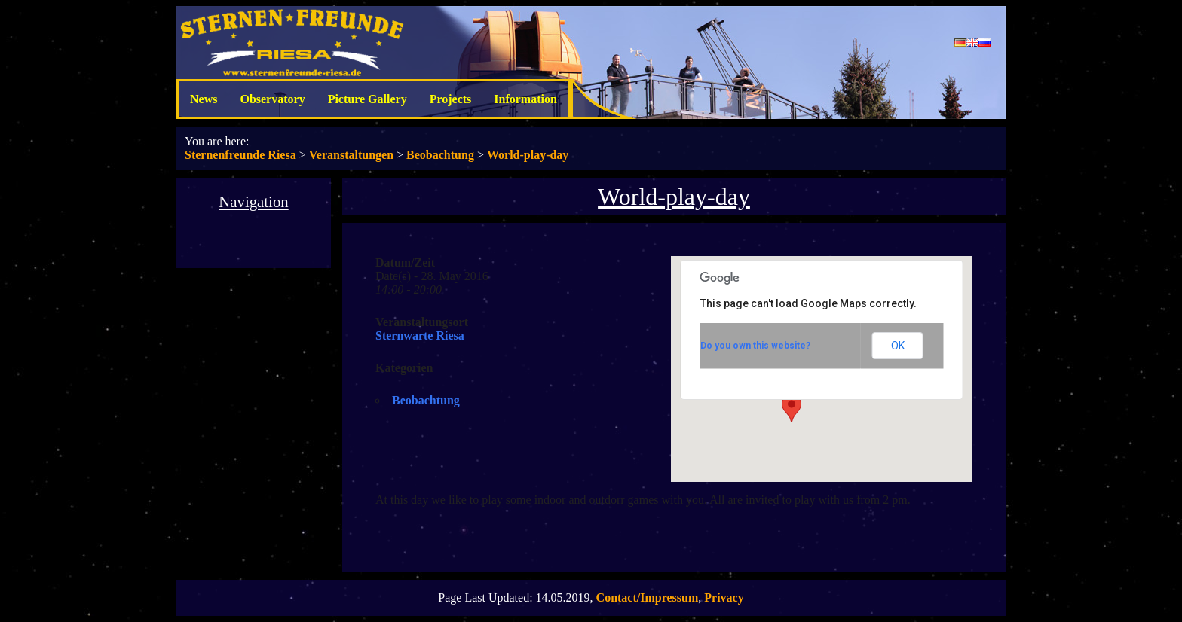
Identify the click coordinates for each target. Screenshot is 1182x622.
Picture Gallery (367, 99)
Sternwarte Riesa (419, 335)
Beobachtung (440, 154)
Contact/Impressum (647, 597)
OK (898, 346)
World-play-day (527, 154)
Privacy (723, 597)
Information (525, 99)
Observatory (272, 99)
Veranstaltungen (351, 154)
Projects (451, 99)
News (203, 99)
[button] (791, 408)
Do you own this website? (755, 345)
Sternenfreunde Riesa (240, 154)
